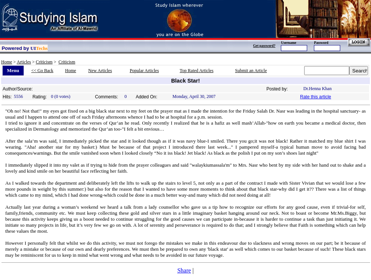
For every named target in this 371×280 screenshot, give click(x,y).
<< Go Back (42, 70)
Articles (24, 62)
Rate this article (315, 96)
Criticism (44, 62)
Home (6, 62)
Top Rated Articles (197, 70)
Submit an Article (251, 70)
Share (184, 270)
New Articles (100, 70)
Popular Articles (144, 70)
